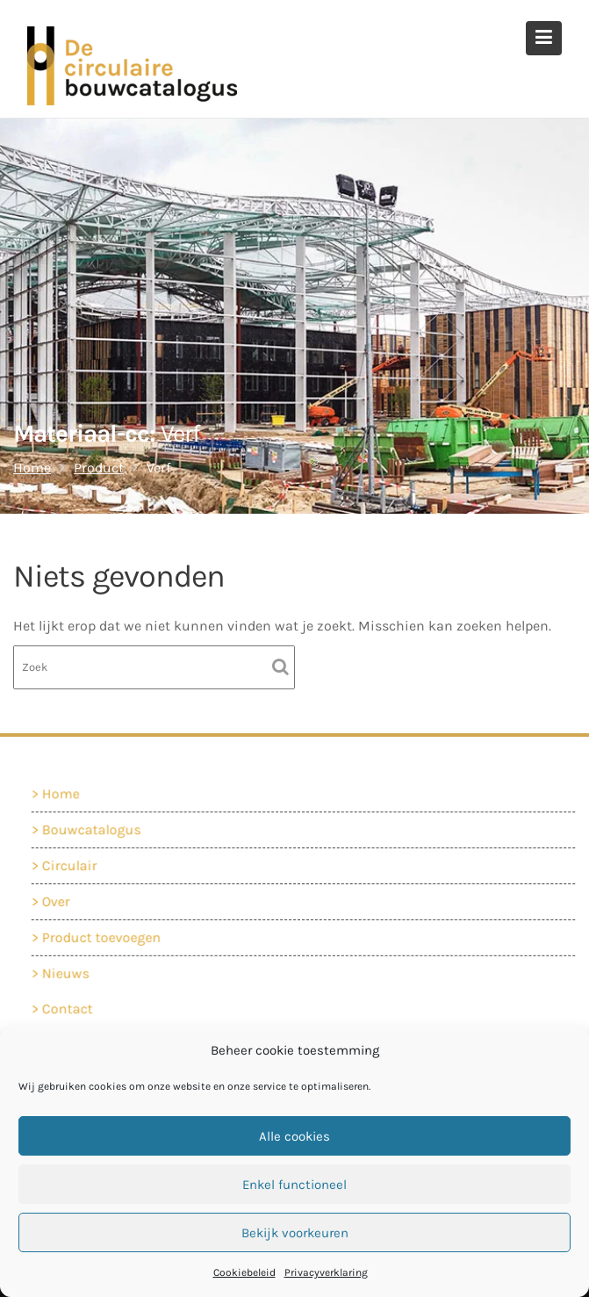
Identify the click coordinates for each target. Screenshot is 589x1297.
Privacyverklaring (326, 1272)
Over (59, 900)
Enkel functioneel (294, 1185)
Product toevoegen (103, 936)
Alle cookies (294, 1136)
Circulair (72, 865)
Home (63, 794)
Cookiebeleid (244, 1272)
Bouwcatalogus (93, 830)
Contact (70, 1008)
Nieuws (68, 971)
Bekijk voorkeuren (294, 1233)
